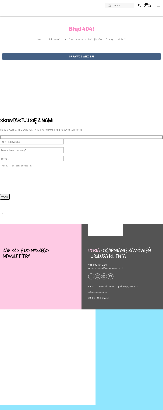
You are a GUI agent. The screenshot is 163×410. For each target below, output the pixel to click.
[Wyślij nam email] (104, 281)
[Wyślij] (109, 5)
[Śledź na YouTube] (110, 281)
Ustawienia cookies (97, 296)
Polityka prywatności (128, 291)
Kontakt (91, 291)
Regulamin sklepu (107, 291)
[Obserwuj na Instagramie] (97, 281)
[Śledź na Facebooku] (91, 281)
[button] (159, 5)
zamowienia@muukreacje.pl (105, 273)
